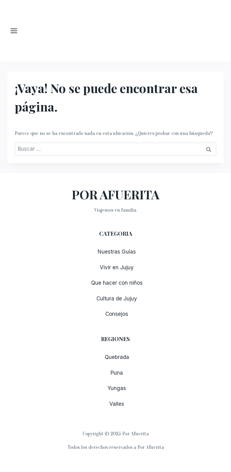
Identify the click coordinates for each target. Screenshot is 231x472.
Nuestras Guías (117, 252)
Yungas (116, 388)
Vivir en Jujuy (117, 267)
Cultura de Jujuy (116, 298)
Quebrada (117, 357)
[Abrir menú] (16, 30)
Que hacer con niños (117, 283)
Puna (117, 373)
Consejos (116, 314)
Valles (116, 404)
